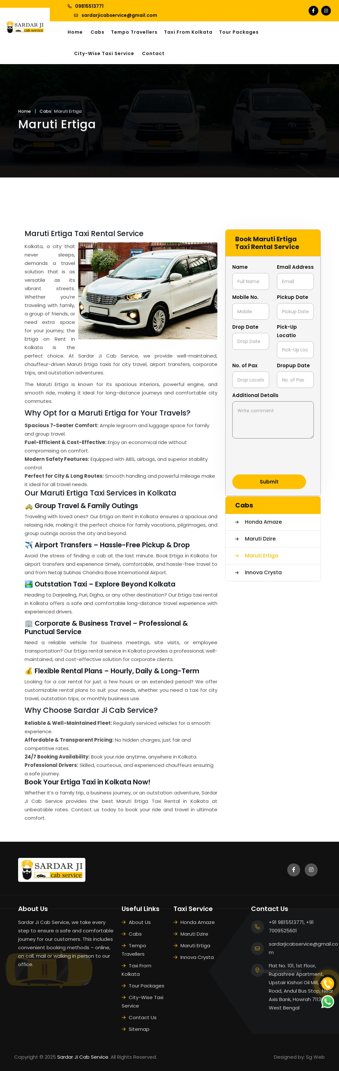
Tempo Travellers (134, 32)
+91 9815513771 (286, 922)
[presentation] (281, 457)
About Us (140, 922)
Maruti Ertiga (261, 555)
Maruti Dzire (260, 538)
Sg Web (315, 1057)
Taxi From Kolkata (188, 32)
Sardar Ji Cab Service (82, 1057)
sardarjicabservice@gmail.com (119, 15)
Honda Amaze (263, 522)
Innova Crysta (263, 572)
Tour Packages (239, 32)
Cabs (97, 32)
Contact (153, 53)
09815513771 (89, 6)
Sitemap (139, 1029)
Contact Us (143, 1017)
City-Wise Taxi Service (104, 53)
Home (75, 32)
